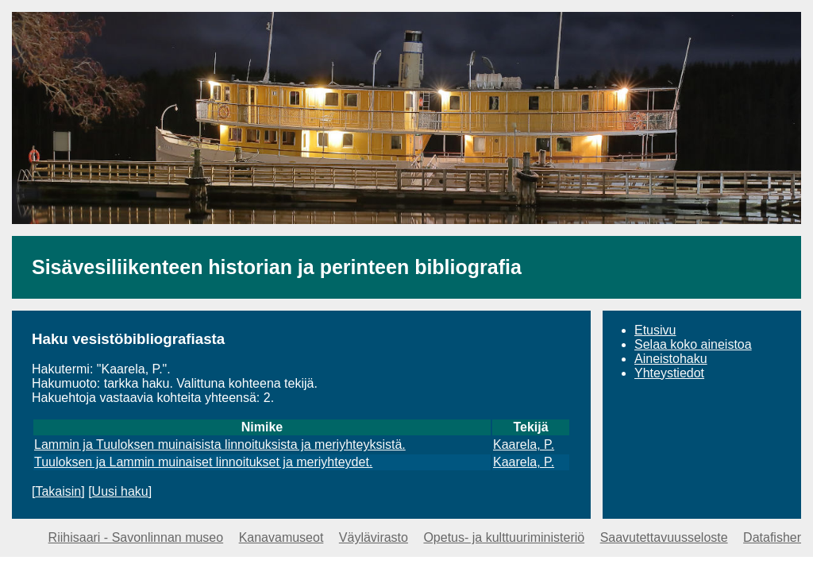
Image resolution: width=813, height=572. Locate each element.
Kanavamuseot (281, 537)
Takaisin (58, 491)
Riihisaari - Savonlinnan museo (136, 537)
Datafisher (772, 537)
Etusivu (655, 330)
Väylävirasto (373, 537)
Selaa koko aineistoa (693, 344)
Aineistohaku (670, 358)
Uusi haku (120, 491)
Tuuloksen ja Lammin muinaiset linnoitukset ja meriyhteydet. (203, 462)
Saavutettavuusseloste (664, 537)
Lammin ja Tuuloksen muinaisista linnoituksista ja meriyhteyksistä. (220, 444)
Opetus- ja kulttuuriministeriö (503, 537)
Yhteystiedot (669, 373)
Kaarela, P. (523, 444)
